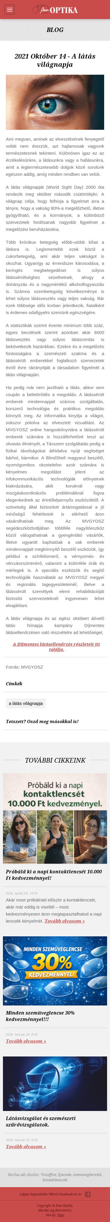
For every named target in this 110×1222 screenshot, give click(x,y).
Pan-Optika (55, 9)
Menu (9, 9)
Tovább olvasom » (65, 921)
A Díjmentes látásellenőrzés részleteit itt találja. (56, 647)
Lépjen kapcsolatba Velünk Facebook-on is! (51, 1194)
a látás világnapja (26, 703)
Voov (60, 1215)
